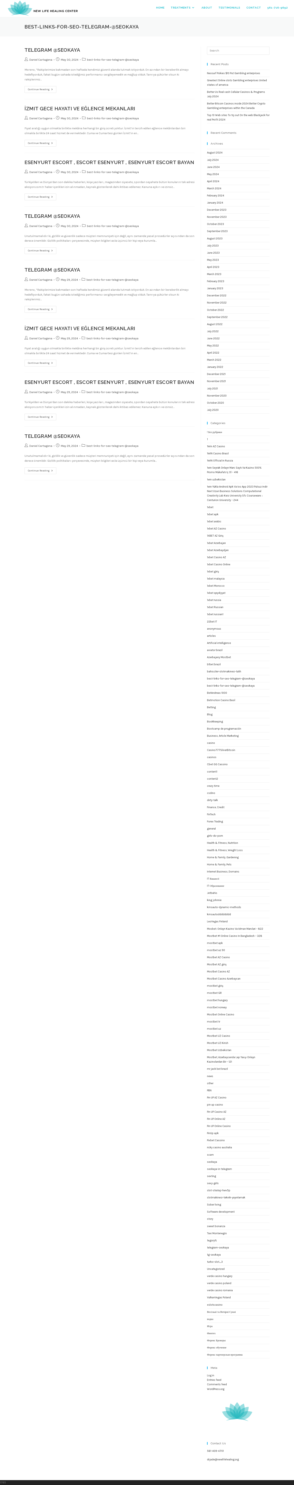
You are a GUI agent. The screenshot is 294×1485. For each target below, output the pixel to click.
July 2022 (213, 331)
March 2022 (214, 359)
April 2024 (213, 181)
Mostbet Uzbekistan (219, 1050)
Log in (210, 1375)
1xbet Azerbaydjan (218, 550)
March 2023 (214, 274)
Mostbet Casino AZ (218, 971)
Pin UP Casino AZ (216, 1111)
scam (210, 1154)
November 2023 (217, 216)
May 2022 (213, 345)
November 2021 (216, 381)
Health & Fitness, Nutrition (222, 842)
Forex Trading (215, 821)
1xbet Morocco (216, 585)
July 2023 (213, 245)
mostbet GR (214, 992)
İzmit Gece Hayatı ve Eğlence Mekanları (79, 109)
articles (211, 635)
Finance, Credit (215, 807)
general (211, 828)
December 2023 (216, 209)
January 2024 (215, 202)
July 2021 (212, 388)
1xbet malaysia (216, 578)
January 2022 (215, 366)
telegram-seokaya (218, 1247)
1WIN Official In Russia (220, 460)
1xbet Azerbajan (216, 543)
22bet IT (212, 621)
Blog (210, 714)
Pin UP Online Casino (219, 1126)
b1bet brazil (214, 664)
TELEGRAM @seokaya (52, 50)
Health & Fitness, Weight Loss (225, 850)
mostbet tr (213, 1021)
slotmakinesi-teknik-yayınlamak (226, 1197)
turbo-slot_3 (215, 1261)
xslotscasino (215, 1304)
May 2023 (213, 259)
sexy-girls (213, 1183)
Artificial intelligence (219, 642)
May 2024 (213, 174)
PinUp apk (213, 1133)
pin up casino (215, 1104)
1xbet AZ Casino (216, 528)
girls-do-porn (215, 835)
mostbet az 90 (216, 950)
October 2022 (215, 309)
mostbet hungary (217, 1000)
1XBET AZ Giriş (215, 535)
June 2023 (213, 252)
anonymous (214, 628)
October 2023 (215, 224)
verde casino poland (219, 1283)
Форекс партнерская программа (225, 1354)
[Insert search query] (238, 51)
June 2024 (213, 167)
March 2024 (214, 188)
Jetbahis (212, 892)
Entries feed (214, 1379)
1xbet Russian (215, 607)
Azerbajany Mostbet (219, 657)
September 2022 (217, 317)
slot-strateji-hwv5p (218, 1190)
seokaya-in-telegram (219, 1168)
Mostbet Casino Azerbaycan (224, 978)
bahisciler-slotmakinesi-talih (224, 671)
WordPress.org (215, 1389)
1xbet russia (214, 600)
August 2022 (215, 324)
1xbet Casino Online (218, 564)
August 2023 (215, 238)
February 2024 (215, 195)
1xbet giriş (213, 571)
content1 (212, 771)
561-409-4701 (215, 1450)
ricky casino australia (219, 1147)
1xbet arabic (214, 521)
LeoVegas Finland (217, 921)
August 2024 (215, 152)
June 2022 (213, 338)
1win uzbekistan (216, 479)
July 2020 (213, 409)
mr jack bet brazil (217, 1068)
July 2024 (213, 159)
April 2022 (213, 352)
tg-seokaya (214, 1254)
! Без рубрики (214, 432)
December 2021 (216, 374)
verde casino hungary (219, 1276)
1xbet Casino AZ (216, 557)
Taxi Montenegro (217, 1233)
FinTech (211, 814)
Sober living (214, 1204)
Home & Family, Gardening (223, 857)
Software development (221, 1211)
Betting (211, 707)
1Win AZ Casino (216, 446)
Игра (210, 1326)
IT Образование (215, 885)
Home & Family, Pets (219, 864)
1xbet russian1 (215, 614)
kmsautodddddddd (219, 914)
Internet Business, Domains (223, 871)
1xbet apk (212, 514)
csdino (211, 793)
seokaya (212, 1161)
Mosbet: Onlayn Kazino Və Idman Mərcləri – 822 (235, 928)
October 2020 (215, 402)
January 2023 (215, 288)
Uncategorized (216, 1268)
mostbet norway (217, 1007)
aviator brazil (215, 650)
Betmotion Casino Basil (221, 700)
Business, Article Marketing (223, 735)
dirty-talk (212, 800)
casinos (211, 757)
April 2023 (213, 267)
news (210, 1076)
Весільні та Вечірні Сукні (221, 1311)
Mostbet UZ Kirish (217, 1042)
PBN (209, 1090)
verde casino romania (220, 1290)
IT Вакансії (213, 878)
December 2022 (216, 295)
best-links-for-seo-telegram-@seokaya (113, 59)
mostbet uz (214, 1028)
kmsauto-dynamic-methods (224, 907)
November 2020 (217, 395)
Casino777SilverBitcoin (221, 750)
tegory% (212, 1240)
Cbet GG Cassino (217, 764)
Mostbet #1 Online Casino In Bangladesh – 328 (234, 935)
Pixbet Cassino (216, 1140)
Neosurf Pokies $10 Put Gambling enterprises (233, 73)
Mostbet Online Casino (220, 1014)
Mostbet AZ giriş (217, 964)
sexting (211, 1176)
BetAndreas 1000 (217, 692)
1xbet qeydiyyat (216, 592)
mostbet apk (215, 943)
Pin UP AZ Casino (216, 1097)
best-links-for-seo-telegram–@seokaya (231, 678)
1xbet (210, 507)
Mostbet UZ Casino (218, 1035)
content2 (212, 778)
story (210, 1218)
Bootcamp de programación (224, 728)
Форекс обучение (216, 1347)
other (210, 1083)
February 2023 (215, 281)
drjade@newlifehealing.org (223, 1459)
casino (211, 742)
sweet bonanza (216, 1226)
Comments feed (217, 1384)
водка (210, 1319)
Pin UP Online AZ (216, 1118)
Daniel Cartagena (40, 59)
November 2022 (217, 302)
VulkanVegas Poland (219, 1297)
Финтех (211, 1333)
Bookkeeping (215, 721)
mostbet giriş (215, 985)
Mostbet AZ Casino (218, 957)
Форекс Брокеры (216, 1340)
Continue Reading (42, 90)
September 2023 (217, 231)
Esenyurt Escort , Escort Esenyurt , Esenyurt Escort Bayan (109, 162)
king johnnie (214, 900)
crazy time (213, 785)
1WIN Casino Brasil (218, 453)
